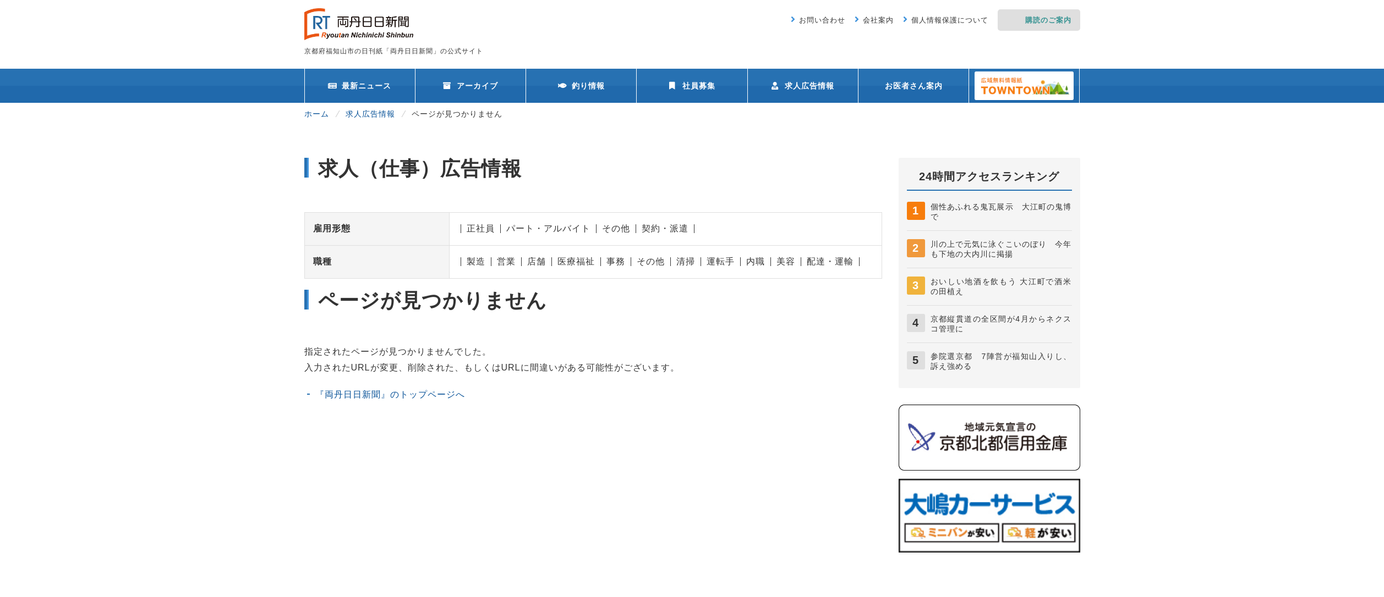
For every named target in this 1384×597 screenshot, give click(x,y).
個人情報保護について (949, 20)
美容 (785, 261)
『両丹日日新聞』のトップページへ (390, 394)
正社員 (481, 228)
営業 (506, 261)
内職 (755, 261)
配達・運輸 (830, 261)
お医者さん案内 (914, 85)
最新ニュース (366, 85)
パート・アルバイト (548, 228)
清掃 (685, 261)
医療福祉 (576, 261)
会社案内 (878, 20)
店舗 (536, 261)
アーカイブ (477, 85)
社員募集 (698, 85)
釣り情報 (588, 85)
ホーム (316, 113)
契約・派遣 (665, 228)
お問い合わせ (822, 20)
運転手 (721, 261)
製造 (476, 261)
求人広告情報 (809, 85)
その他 (616, 228)
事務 (615, 261)
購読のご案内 (1048, 20)
